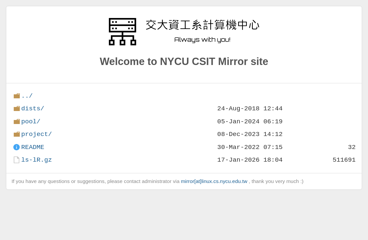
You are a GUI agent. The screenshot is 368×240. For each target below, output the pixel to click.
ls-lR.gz (36, 159)
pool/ (30, 121)
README (32, 147)
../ (27, 95)
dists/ (32, 108)
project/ (36, 134)
